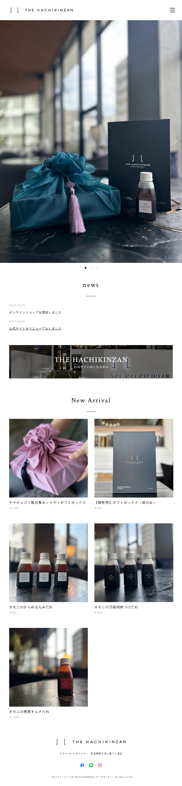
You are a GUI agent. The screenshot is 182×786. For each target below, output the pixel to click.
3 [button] (97, 268)
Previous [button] (7, 141)
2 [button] (91, 268)
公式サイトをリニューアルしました (35, 328)
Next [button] (175, 141)
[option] (91, 141)
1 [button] (85, 268)
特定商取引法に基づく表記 (106, 753)
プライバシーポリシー (72, 753)
